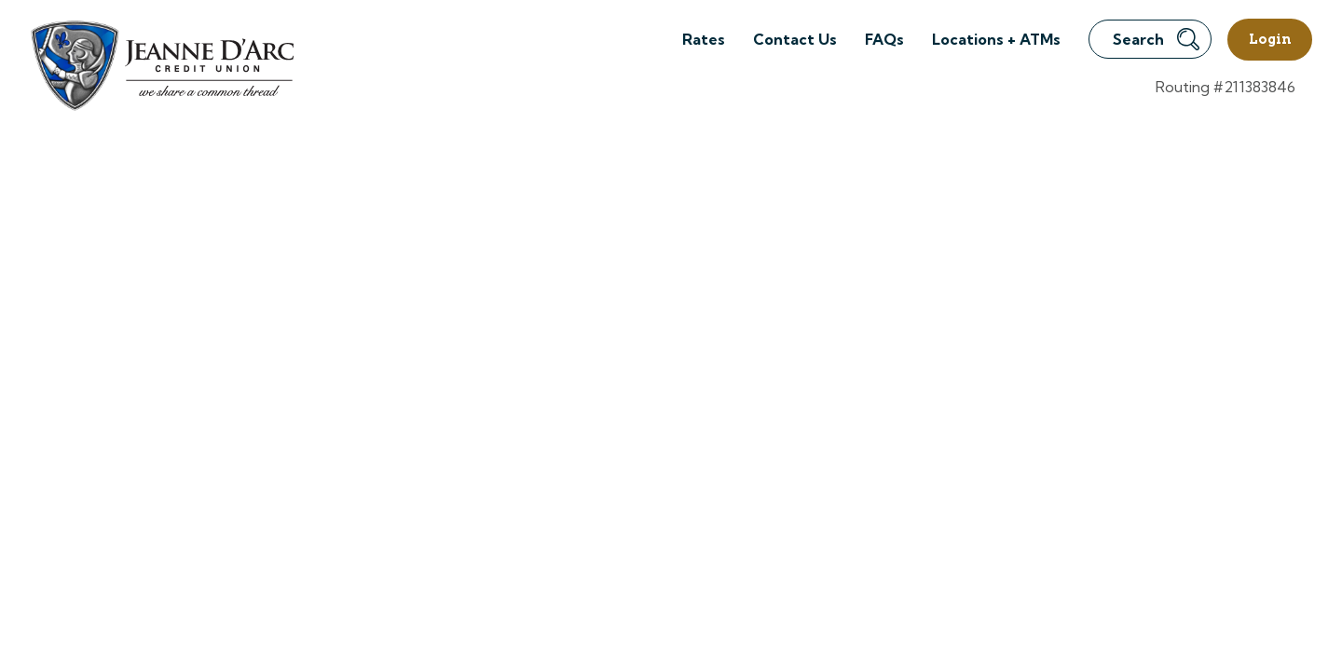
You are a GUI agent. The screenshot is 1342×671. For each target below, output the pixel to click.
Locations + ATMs (996, 39)
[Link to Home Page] (161, 68)
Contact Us (795, 39)
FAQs (884, 39)
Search (1156, 39)
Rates (703, 39)
